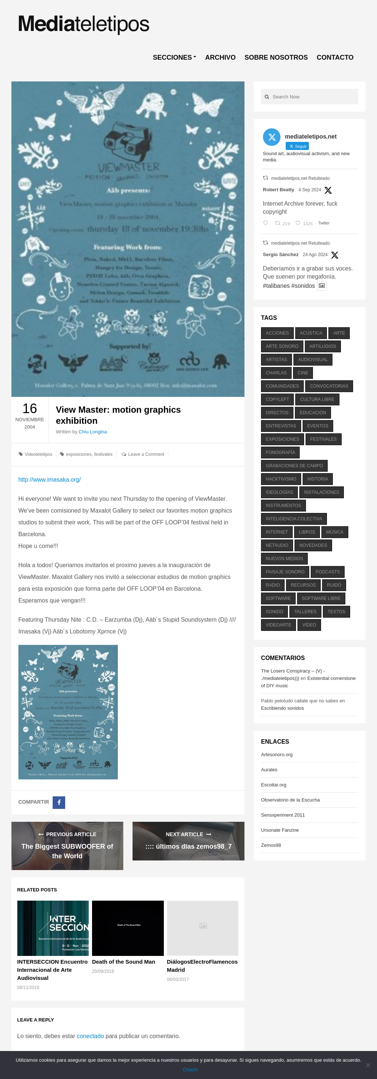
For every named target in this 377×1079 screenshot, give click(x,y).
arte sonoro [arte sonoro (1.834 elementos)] (282, 346)
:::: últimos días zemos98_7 (188, 846)
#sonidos (303, 286)
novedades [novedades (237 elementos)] (313, 545)
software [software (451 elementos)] (278, 598)
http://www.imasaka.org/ (49, 479)
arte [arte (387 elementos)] (339, 333)
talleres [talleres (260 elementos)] (305, 611)
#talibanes (276, 286)
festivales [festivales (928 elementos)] (323, 439)
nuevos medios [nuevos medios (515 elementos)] (284, 558)
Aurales (269, 769)
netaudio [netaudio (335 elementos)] (277, 545)
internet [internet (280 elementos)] (277, 532)
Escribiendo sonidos (282, 708)
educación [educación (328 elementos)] (313, 412)
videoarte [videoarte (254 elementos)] (278, 625)
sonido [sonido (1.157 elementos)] (274, 611)
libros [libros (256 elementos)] (307, 532)
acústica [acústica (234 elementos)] (311, 333)
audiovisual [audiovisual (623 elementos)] (313, 359)
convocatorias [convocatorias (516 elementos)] (329, 386)
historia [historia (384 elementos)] (317, 479)
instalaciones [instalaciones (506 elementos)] (321, 492)
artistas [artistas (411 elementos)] (276, 359)
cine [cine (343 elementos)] (303, 373)
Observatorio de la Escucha (290, 800)
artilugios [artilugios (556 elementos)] (323, 346)
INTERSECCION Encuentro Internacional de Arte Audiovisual (52, 969)
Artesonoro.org (277, 754)
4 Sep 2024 (310, 189)
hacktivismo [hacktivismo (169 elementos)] (281, 479)
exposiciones (79, 454)
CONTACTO (335, 57)
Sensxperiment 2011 (283, 815)
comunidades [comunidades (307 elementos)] (282, 386)
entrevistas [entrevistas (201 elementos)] (281, 426)
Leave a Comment (146, 454)
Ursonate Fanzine (280, 830)
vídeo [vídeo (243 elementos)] (309, 625)
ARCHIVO (220, 57)
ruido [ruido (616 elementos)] (334, 585)
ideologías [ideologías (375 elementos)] (279, 492)
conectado (90, 1036)
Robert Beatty (278, 189)
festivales (103, 454)
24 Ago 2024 (315, 254)
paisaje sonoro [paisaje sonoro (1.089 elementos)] (285, 572)
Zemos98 (271, 845)
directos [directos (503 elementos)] (277, 412)
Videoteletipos (38, 454)
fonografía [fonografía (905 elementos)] (280, 452)
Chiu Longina (93, 431)
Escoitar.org (273, 785)
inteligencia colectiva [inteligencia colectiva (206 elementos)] (294, 518)
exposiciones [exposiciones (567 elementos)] (282, 439)
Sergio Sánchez (281, 254)
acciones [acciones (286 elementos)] (277, 333)
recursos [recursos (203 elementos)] (303, 585)
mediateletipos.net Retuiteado (300, 178)
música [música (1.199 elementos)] (334, 532)
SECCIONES (172, 57)
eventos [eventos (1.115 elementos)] (317, 426)
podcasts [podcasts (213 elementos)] (328, 572)
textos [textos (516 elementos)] (336, 611)
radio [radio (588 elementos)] (273, 585)
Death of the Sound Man (123, 961)
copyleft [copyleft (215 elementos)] (277, 399)
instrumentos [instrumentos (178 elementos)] (283, 505)
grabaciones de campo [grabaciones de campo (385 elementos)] (294, 465)
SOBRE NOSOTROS (276, 57)
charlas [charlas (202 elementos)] (276, 373)
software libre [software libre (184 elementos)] (321, 598)
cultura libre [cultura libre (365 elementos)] (317, 399)
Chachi (190, 1069)
